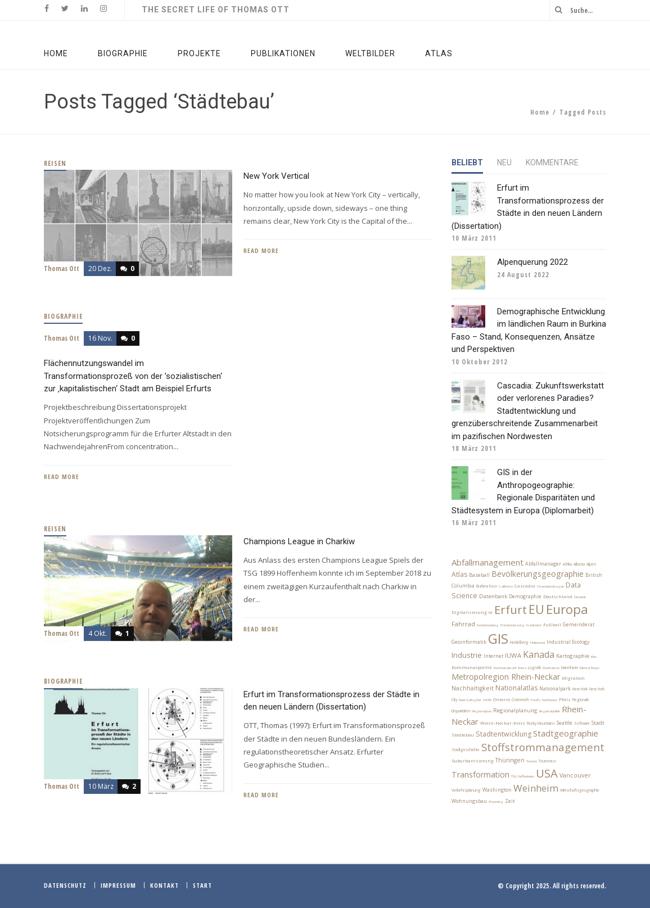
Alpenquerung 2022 (532, 262)
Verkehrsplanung (466, 790)
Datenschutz (65, 885)
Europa (567, 609)
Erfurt (510, 609)
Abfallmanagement (487, 562)
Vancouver (574, 775)
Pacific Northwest (544, 700)
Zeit (509, 801)
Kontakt (164, 885)
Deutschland (557, 596)
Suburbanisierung (473, 761)
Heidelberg (519, 642)
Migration (573, 678)
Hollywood (537, 642)
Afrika (567, 564)
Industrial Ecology (568, 642)
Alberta (579, 564)
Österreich (520, 699)
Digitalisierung (469, 612)
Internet (493, 656)
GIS (498, 638)
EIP (491, 613)
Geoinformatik (469, 642)
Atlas (459, 574)
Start (202, 885)
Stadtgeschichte (466, 749)
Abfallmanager (543, 564)
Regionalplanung (515, 710)
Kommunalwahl (505, 668)
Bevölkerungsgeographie (537, 573)
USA (547, 773)
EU (536, 609)
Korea (522, 668)
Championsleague (550, 586)
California (506, 586)
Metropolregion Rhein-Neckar (506, 676)
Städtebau (463, 735)
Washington (497, 790)
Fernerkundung (488, 625)
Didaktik (580, 597)
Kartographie (572, 655)
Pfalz (565, 699)
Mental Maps (589, 668)
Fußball (552, 624)
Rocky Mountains (541, 723)
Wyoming (496, 801)
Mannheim (569, 667)
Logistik (534, 667)
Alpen (591, 564)
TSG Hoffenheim (522, 776)
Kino (594, 656)
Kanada (538, 654)
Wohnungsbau (469, 801)
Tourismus (547, 761)
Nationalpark (555, 688)
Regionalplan (481, 711)
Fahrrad (463, 624)
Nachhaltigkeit (473, 688)
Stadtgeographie (565, 733)
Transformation (480, 774)
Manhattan (551, 668)
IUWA (513, 655)
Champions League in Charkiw (299, 541)
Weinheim (535, 787)
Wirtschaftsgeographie (579, 790)
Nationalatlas (516, 688)
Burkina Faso (486, 586)
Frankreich (533, 625)
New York (580, 689)
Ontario (501, 699)
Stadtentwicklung (503, 734)
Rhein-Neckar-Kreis (502, 723)
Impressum (118, 885)
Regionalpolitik (549, 711)
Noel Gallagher (470, 700)
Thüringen (510, 760)
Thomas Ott (61, 268)
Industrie (467, 655)
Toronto (531, 761)
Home (539, 112)
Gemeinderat (578, 624)
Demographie (525, 596)
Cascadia (524, 586)
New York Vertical (276, 176)
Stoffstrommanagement (542, 747)
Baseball (479, 575)
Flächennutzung (512, 625)
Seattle (564, 723)
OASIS (487, 700)
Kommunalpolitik (472, 667)
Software (582, 723)
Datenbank (493, 596)
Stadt (598, 722)
